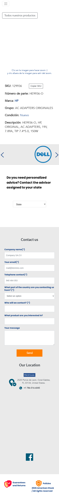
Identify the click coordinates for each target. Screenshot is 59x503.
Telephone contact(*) (15, 274)
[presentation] (2, 154)
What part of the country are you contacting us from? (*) (29, 289)
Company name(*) (14, 249)
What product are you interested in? (23, 315)
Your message (12, 328)
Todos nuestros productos (19, 15)
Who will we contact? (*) (17, 302)
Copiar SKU (36, 86)
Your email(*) (11, 262)
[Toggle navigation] (5, 3)
